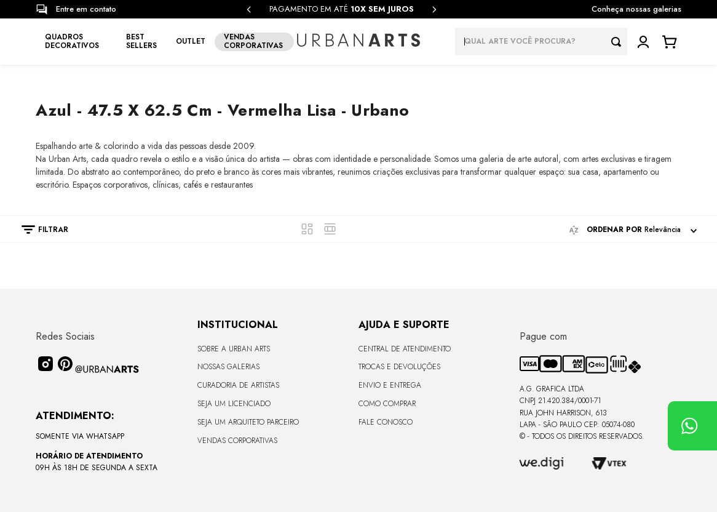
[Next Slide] (434, 9)
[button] (38, 229)
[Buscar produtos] (619, 41)
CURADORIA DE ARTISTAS (238, 385)
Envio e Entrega (389, 385)
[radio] (307, 229)
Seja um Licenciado (234, 403)
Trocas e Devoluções (399, 366)
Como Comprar (387, 403)
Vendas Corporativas (237, 440)
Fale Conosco (385, 422)
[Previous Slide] (249, 9)
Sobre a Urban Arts (233, 348)
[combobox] (541, 41)
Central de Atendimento (404, 348)
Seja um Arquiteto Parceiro (248, 422)
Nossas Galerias (228, 366)
